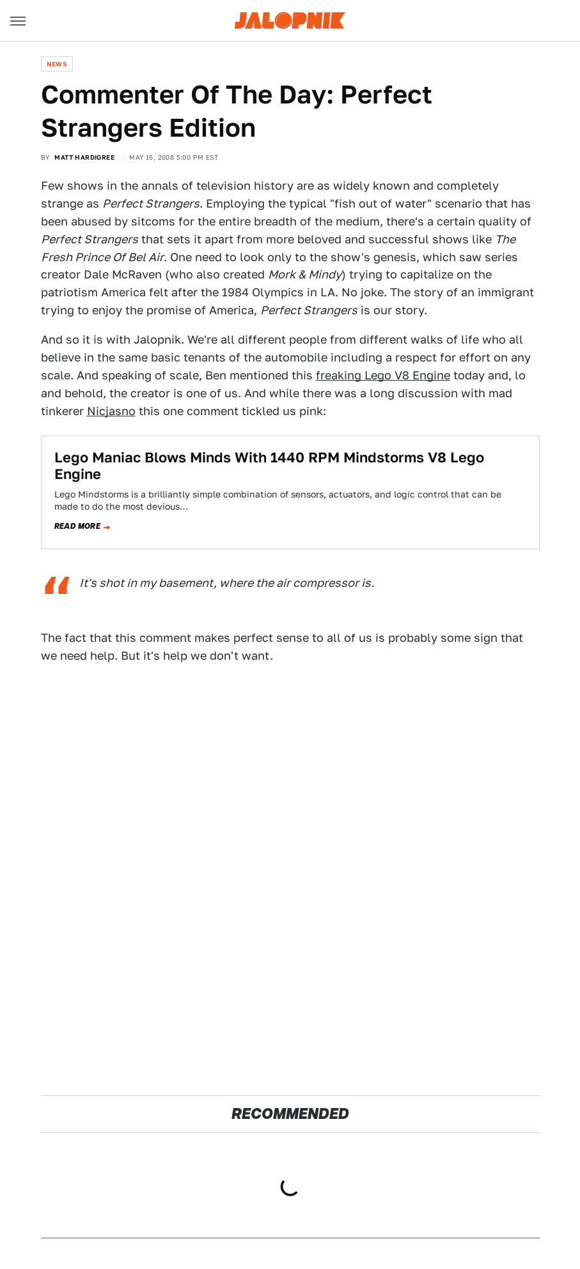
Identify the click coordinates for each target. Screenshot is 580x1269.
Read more (77, 526)
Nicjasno (111, 411)
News (57, 64)
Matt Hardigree (84, 157)
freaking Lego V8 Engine (383, 375)
